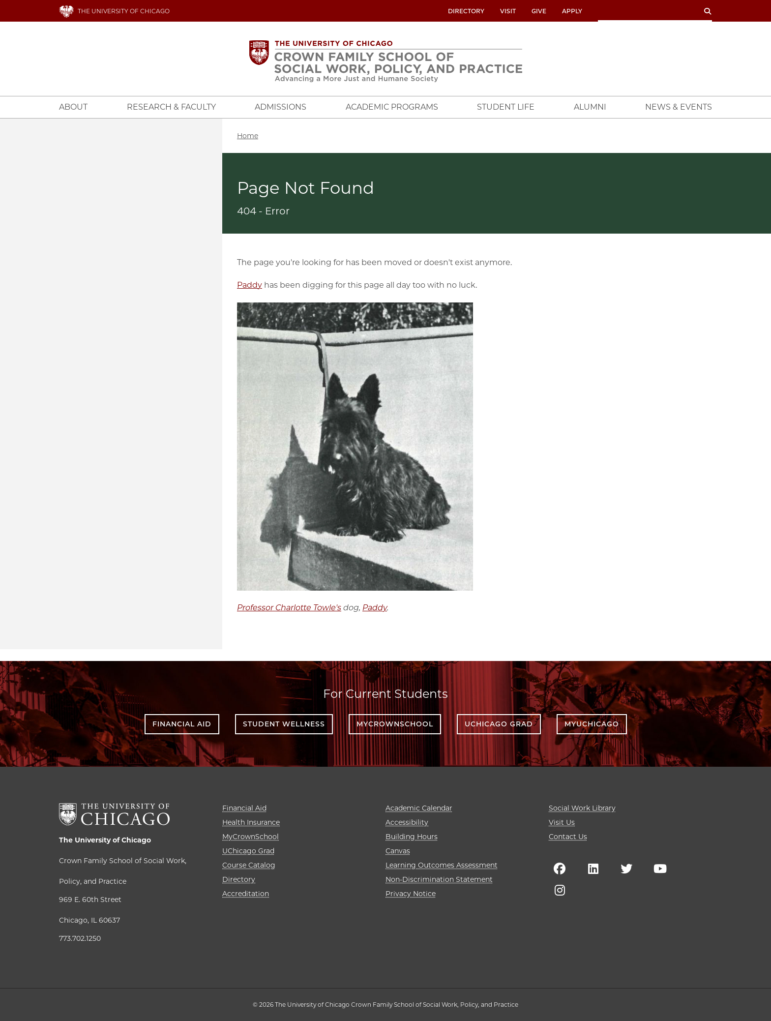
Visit (508, 11)
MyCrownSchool (394, 724)
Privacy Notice (411, 893)
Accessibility (407, 822)
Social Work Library (582, 808)
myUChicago (591, 724)
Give (539, 11)
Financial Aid (181, 724)
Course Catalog (248, 865)
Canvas (398, 850)
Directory (466, 11)
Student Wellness (284, 724)
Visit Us (562, 822)
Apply (572, 11)
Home (247, 135)
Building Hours (412, 836)
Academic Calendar (419, 808)
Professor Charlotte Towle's (289, 607)
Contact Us (568, 836)
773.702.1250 (80, 938)
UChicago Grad (499, 724)
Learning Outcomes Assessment (442, 865)
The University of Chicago (105, 840)
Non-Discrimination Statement (439, 879)
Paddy (249, 285)
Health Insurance (251, 822)
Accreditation (245, 893)
